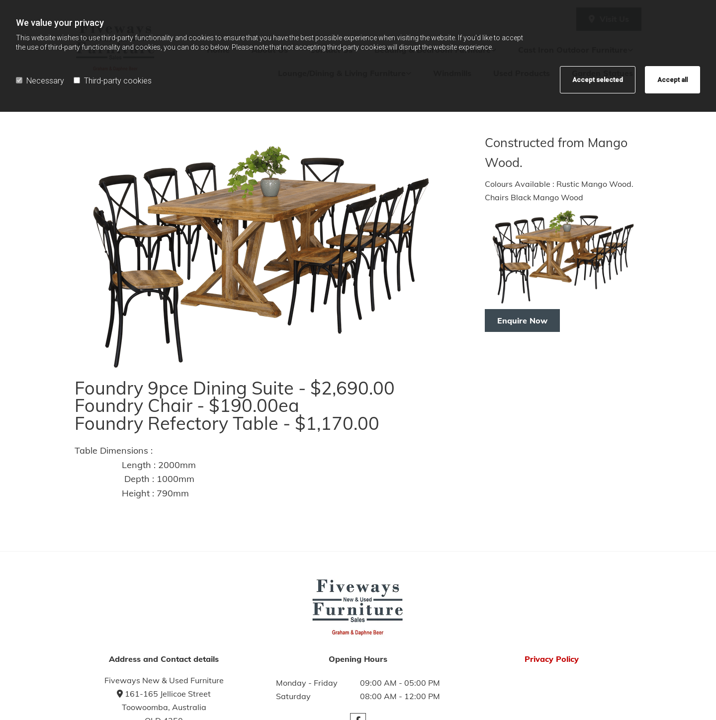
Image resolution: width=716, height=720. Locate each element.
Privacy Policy (552, 659)
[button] (522, 320)
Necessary (40, 80)
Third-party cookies (113, 80)
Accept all (672, 79)
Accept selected (597, 79)
